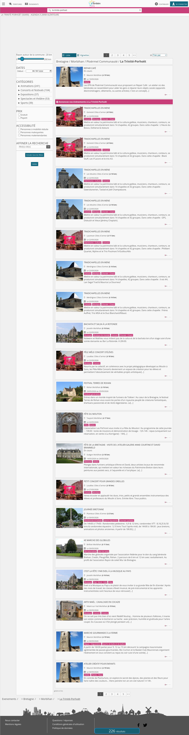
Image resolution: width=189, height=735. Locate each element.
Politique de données (62, 728)
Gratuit (24, 115)
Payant (24, 118)
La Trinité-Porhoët (70, 699)
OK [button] (48, 147)
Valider (34, 165)
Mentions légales (13, 724)
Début (20, 71)
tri (151, 55)
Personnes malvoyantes (32, 132)
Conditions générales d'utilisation (68, 724)
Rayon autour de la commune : (31, 54)
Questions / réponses (62, 720)
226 (117, 730)
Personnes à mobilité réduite (34, 129)
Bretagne (62, 61)
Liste (66, 55)
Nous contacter (12, 720)
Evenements (9, 699)
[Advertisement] (94, 34)
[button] (34, 156)
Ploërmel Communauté (102, 61)
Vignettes (83, 55)
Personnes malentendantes (34, 136)
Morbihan (77, 61)
